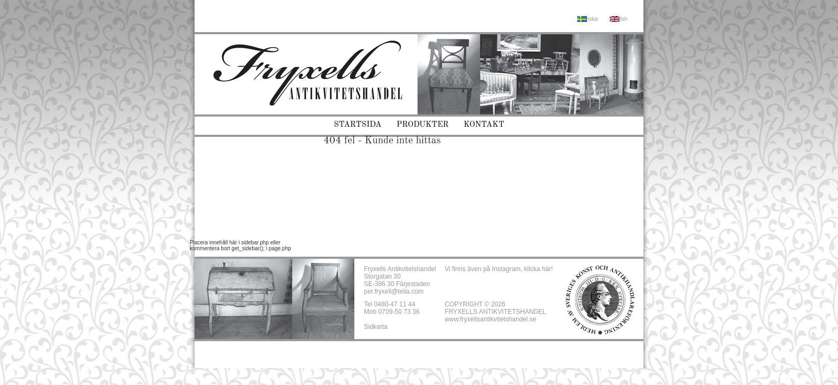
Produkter (422, 125)
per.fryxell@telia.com (394, 291)
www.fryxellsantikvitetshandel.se (490, 319)
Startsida (358, 125)
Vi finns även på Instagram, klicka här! (499, 269)
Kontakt (484, 125)
